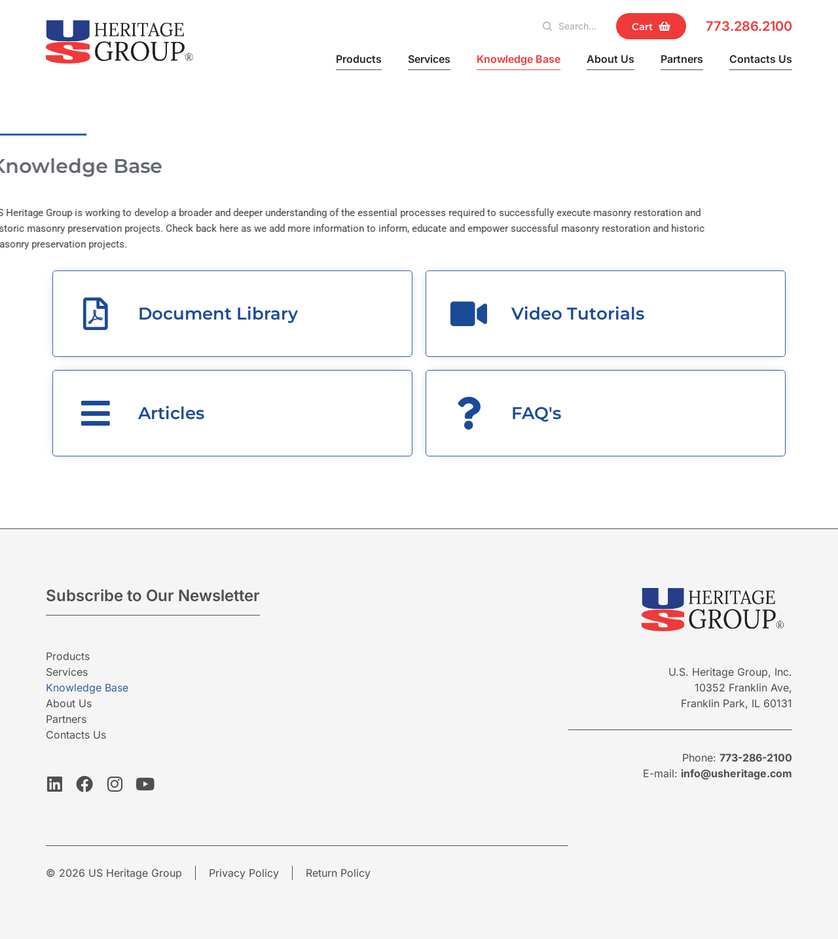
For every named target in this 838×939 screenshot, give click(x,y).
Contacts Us (760, 58)
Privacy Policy (244, 872)
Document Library (218, 313)
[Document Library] (95, 313)
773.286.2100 (749, 26)
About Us (610, 58)
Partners (682, 58)
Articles (171, 413)
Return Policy (338, 872)
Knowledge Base (518, 58)
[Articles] (95, 413)
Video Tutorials (577, 313)
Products (359, 58)
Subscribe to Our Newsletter (153, 595)
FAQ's (536, 413)
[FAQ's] (468, 413)
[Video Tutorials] (468, 313)
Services (429, 58)
